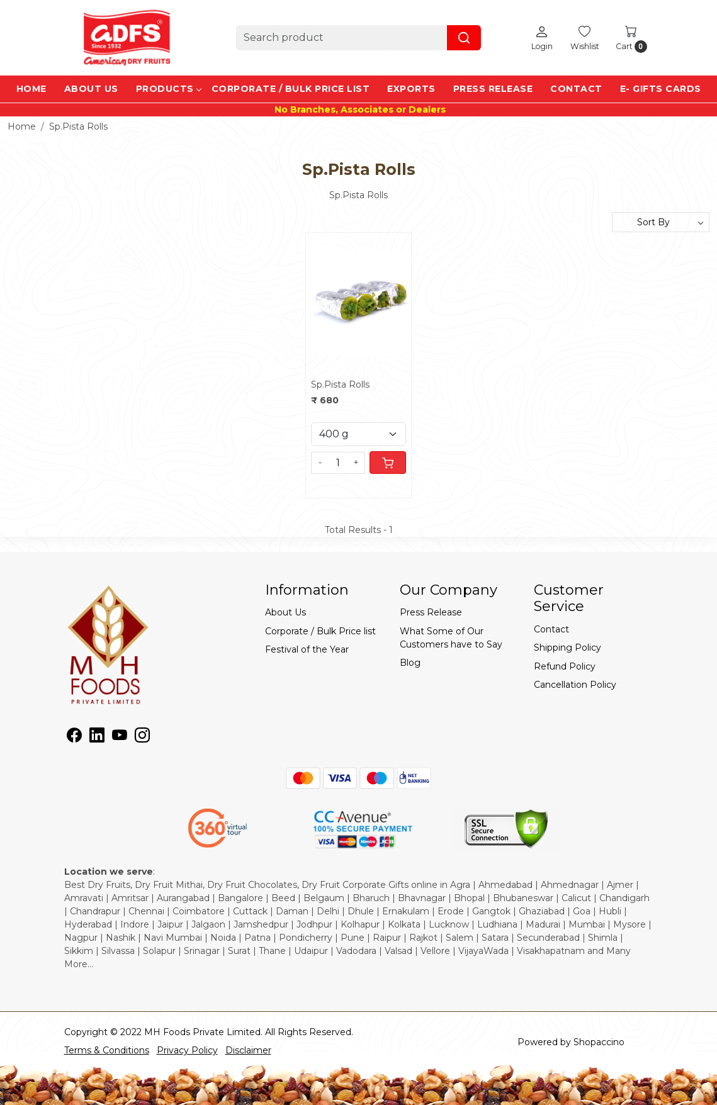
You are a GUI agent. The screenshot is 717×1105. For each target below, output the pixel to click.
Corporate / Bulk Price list (291, 88)
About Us (91, 88)
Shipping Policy (567, 647)
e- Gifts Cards (660, 88)
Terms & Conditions (106, 1050)
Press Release (493, 88)
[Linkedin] (97, 737)
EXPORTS (411, 88)
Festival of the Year (307, 649)
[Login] (542, 37)
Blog (410, 662)
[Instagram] (142, 737)
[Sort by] (660, 222)
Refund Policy (565, 666)
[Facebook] (74, 737)
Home (31, 88)
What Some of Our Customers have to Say (451, 637)
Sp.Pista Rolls (340, 384)
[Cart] (388, 462)
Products (168, 88)
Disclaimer (248, 1050)
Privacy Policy (187, 1050)
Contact (576, 88)
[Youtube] (120, 737)
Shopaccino (598, 1042)
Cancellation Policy (575, 684)
